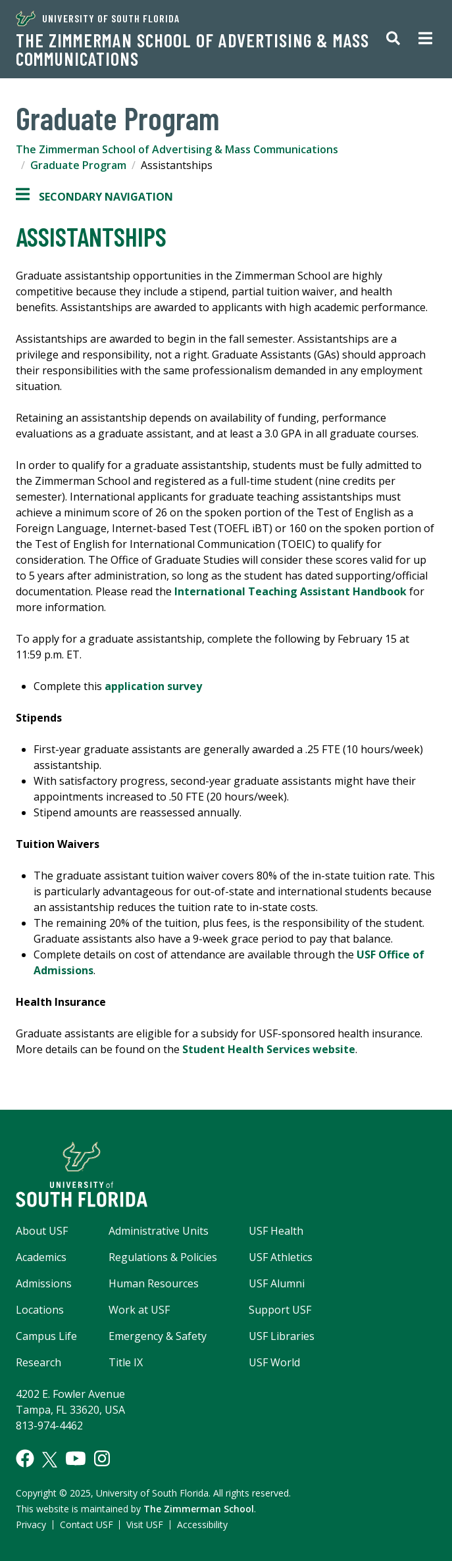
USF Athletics (281, 1257)
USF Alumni (277, 1283)
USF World (274, 1362)
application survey (153, 686)
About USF (42, 1231)
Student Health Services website (268, 1049)
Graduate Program (78, 165)
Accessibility (202, 1524)
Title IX (126, 1362)
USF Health (276, 1231)
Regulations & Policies (163, 1257)
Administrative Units (159, 1231)
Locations (40, 1309)
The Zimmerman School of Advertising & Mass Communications (192, 49)
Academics (41, 1257)
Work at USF (139, 1309)
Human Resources (154, 1283)
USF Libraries (281, 1336)
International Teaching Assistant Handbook (290, 591)
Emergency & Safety (158, 1336)
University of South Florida (98, 18)
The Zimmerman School (198, 1508)
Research (38, 1362)
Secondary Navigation (94, 197)
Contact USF (86, 1524)
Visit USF (144, 1524)
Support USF (280, 1309)
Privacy (31, 1524)
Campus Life (46, 1336)
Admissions (44, 1283)
